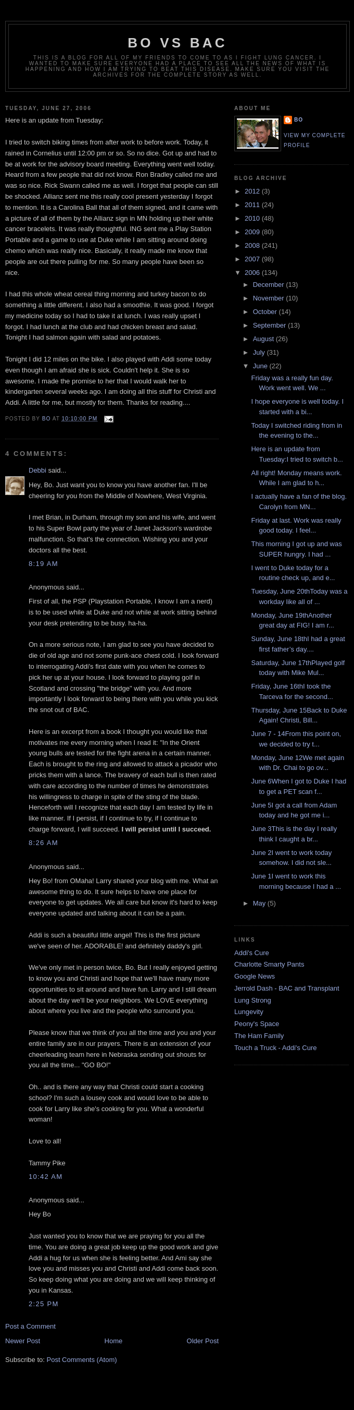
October (266, 312)
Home (114, 1341)
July (260, 352)
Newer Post (22, 1341)
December (269, 284)
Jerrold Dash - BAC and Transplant (286, 988)
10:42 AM (45, 1176)
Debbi (37, 470)
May (260, 903)
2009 (253, 232)
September (270, 325)
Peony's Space (256, 1024)
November (269, 298)
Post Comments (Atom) (82, 1360)
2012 (253, 191)
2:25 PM (44, 1304)
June (261, 366)
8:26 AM (43, 843)
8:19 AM (43, 564)
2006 (253, 272)
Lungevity (248, 1012)
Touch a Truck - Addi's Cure (275, 1048)
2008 (253, 245)
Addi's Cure (251, 953)
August (264, 339)
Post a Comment (30, 1326)
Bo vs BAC (177, 43)
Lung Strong (252, 1000)
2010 (253, 218)
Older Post (203, 1341)
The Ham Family (259, 1036)
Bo (298, 120)
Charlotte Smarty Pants (269, 964)
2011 (253, 205)
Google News (254, 976)
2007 (253, 259)
